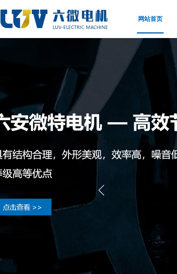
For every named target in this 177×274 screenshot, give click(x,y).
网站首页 (150, 19)
